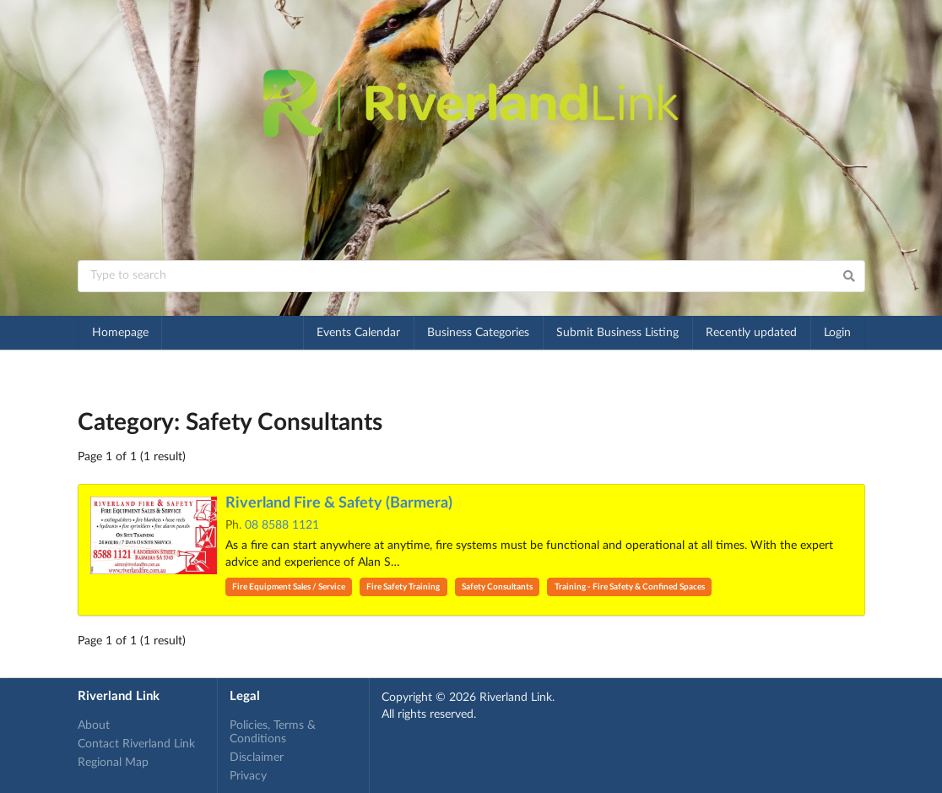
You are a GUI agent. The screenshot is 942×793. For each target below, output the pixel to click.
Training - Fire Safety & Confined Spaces (630, 587)
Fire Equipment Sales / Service (288, 587)
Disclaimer (257, 757)
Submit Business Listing (617, 333)
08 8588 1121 (282, 525)
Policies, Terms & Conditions (273, 732)
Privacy (248, 776)
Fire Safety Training (403, 587)
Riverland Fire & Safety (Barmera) (338, 503)
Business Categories (478, 333)
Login (837, 333)
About (94, 725)
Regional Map (113, 763)
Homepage (120, 333)
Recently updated (751, 333)
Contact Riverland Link (136, 744)
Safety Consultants (497, 587)
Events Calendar (358, 333)
